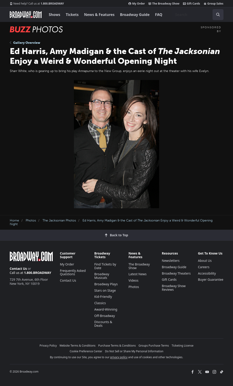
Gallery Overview (25, 43)
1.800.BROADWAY (37, 3)
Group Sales (213, 3)
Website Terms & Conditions (77, 345)
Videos (133, 280)
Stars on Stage (105, 290)
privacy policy (119, 357)
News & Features (99, 14)
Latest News (137, 274)
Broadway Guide (135, 14)
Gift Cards (191, 3)
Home (14, 220)
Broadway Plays (106, 284)
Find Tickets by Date (105, 266)
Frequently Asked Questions (73, 272)
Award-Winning (105, 309)
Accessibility (207, 273)
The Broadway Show (163, 3)
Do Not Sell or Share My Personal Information (134, 351)
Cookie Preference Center (86, 351)
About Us (205, 260)
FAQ (158, 14)
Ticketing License (182, 345)
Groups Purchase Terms (153, 345)
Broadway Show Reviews (174, 288)
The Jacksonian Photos (59, 220)
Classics (100, 303)
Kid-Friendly (103, 296)
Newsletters (171, 260)
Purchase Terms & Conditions (117, 345)
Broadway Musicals (101, 276)
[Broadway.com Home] (26, 14)
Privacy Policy (48, 345)
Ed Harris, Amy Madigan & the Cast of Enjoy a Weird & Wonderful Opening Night (111, 222)
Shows (54, 14)
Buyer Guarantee (210, 279)
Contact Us (18, 268)
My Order (136, 3)
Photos (31, 220)
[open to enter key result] (218, 14)
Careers (203, 267)
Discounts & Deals (103, 324)
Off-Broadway (104, 316)
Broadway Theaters (176, 273)
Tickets (72, 14)
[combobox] (197, 14)
